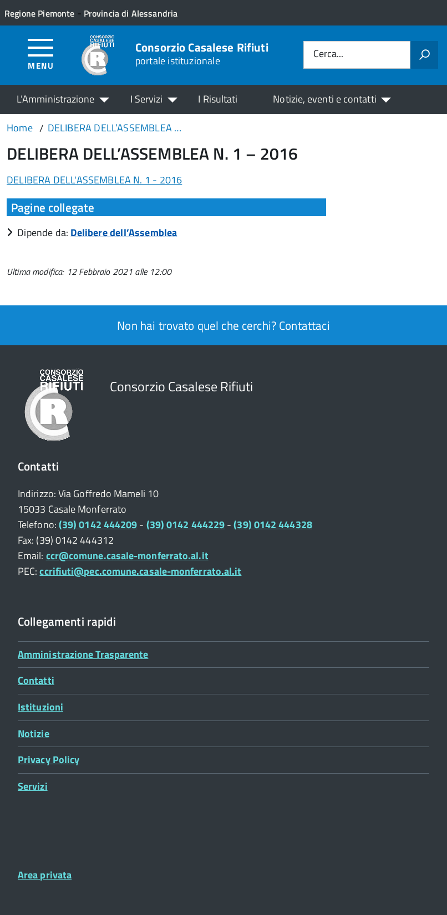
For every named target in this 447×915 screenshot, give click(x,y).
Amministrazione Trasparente (83, 654)
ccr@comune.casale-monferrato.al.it (127, 555)
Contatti (36, 680)
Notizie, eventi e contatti (324, 98)
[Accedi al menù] (41, 53)
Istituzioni (40, 706)
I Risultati (217, 98)
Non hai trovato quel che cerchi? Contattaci (223, 325)
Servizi (33, 786)
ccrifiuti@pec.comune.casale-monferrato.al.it (140, 571)
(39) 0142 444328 (272, 524)
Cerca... (328, 54)
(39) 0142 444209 (98, 524)
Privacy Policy (48, 759)
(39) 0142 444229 (185, 524)
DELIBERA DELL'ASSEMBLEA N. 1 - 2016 (94, 179)
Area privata (45, 874)
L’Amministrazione (56, 98)
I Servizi (146, 98)
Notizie (33, 733)
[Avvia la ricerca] (424, 55)
